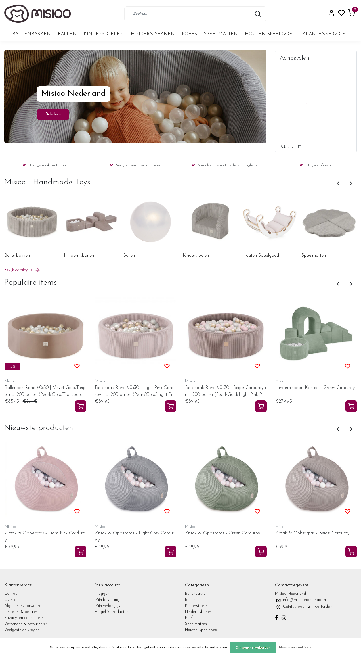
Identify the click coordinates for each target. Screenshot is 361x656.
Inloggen (102, 594)
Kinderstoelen (104, 34)
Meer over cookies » (295, 647)
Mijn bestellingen (109, 600)
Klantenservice (324, 34)
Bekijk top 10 (290, 147)
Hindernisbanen (153, 34)
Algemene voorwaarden (24, 606)
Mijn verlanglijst (108, 606)
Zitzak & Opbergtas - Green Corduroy (222, 533)
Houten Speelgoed (270, 34)
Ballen (67, 34)
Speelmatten (221, 34)
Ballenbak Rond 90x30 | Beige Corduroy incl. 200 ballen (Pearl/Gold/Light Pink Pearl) (225, 391)
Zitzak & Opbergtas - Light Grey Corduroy (134, 536)
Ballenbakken (31, 34)
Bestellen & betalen (21, 612)
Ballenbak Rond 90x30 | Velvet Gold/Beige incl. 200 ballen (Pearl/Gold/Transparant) (45, 391)
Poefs (189, 34)
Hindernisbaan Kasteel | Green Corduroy (315, 387)
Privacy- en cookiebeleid (25, 618)
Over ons (12, 600)
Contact (11, 594)
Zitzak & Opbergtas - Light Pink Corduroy (45, 536)
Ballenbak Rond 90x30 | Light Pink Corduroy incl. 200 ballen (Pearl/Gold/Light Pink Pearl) (135, 391)
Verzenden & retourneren (26, 624)
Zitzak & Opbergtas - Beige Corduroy (312, 533)
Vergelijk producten (111, 612)
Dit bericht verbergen (253, 647)
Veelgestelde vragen (21, 630)
